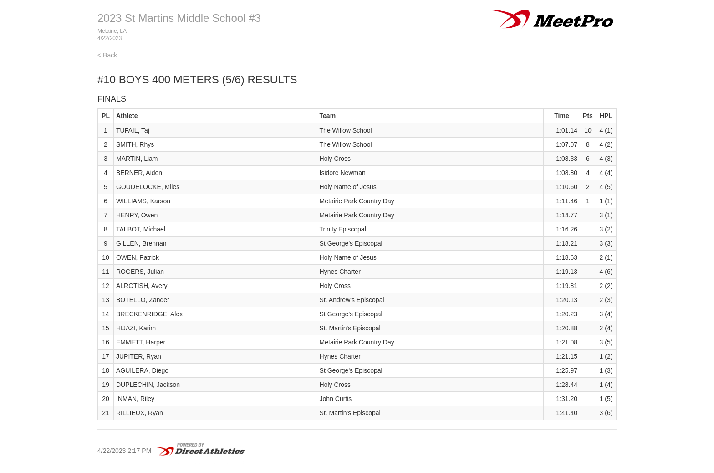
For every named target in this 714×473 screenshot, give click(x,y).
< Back (107, 55)
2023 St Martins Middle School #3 (179, 18)
